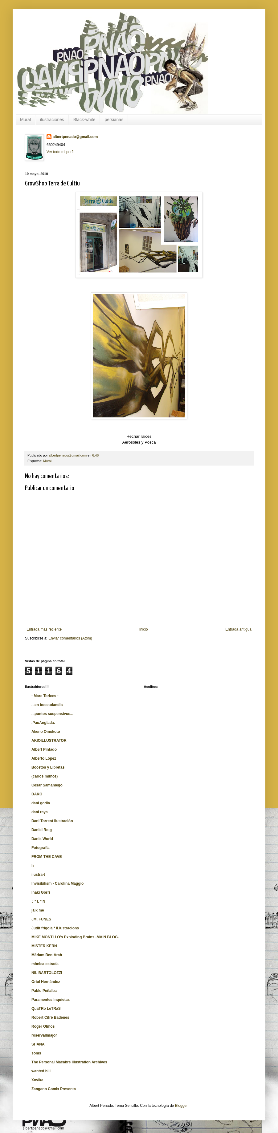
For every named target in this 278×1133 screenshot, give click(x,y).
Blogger (181, 1105)
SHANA (38, 1044)
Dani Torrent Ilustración (52, 821)
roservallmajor (44, 1035)
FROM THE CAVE (46, 857)
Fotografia (40, 848)
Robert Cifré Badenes (50, 1017)
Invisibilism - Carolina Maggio (57, 883)
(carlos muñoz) (44, 776)
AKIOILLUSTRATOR (49, 740)
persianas (113, 119)
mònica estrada (45, 964)
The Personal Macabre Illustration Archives (69, 1062)
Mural (25, 119)
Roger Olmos (43, 1026)
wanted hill (41, 1071)
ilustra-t (38, 874)
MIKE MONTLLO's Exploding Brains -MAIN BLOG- (75, 937)
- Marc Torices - (45, 696)
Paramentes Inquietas (50, 999)
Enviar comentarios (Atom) (70, 638)
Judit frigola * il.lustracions (55, 928)
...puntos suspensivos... (52, 714)
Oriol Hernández (45, 982)
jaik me (37, 910)
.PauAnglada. (43, 723)
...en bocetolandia (47, 705)
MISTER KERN (44, 946)
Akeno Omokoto (45, 731)
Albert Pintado (44, 749)
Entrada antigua (238, 629)
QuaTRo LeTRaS (46, 1008)
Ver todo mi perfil (60, 152)
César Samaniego (47, 785)
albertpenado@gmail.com (75, 137)
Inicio (143, 629)
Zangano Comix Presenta (53, 1089)
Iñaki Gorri (40, 892)
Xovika (37, 1080)
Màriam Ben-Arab (46, 955)
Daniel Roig (41, 830)
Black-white (84, 119)
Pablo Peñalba (44, 991)
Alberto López (43, 758)
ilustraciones (52, 119)
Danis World (42, 839)
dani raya (39, 812)
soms (36, 1053)
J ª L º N (38, 901)
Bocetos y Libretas (47, 767)
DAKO (36, 794)
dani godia (40, 803)
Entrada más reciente (44, 629)
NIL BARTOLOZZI (46, 973)
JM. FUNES (41, 919)
